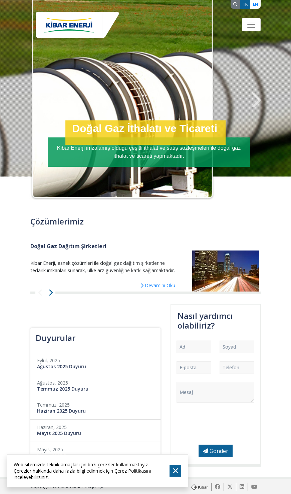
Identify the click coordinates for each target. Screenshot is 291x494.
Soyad (229, 347)
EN (255, 4)
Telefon (231, 367)
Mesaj (186, 392)
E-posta (188, 367)
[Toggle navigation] (251, 24)
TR (245, 4)
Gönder (215, 451)
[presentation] (35, 100)
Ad (182, 347)
